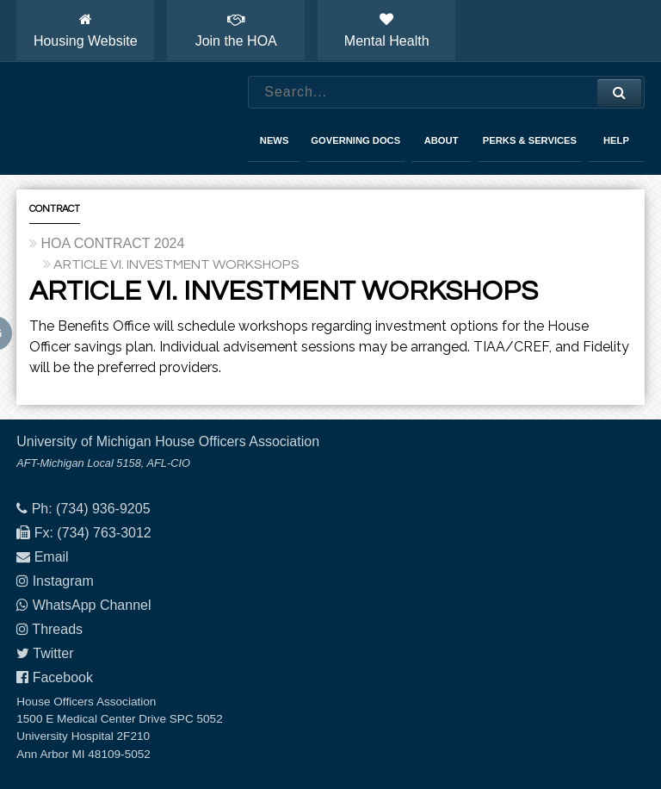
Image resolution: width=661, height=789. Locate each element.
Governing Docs (355, 140)
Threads (57, 629)
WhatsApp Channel (92, 605)
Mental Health (386, 30)
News (274, 140)
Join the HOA (236, 30)
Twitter (53, 653)
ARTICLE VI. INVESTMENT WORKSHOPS (176, 264)
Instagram (63, 581)
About (441, 140)
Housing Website (86, 30)
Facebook (63, 677)
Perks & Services (530, 140)
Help (616, 140)
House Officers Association (115, 119)
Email (51, 557)
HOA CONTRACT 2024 (112, 243)
